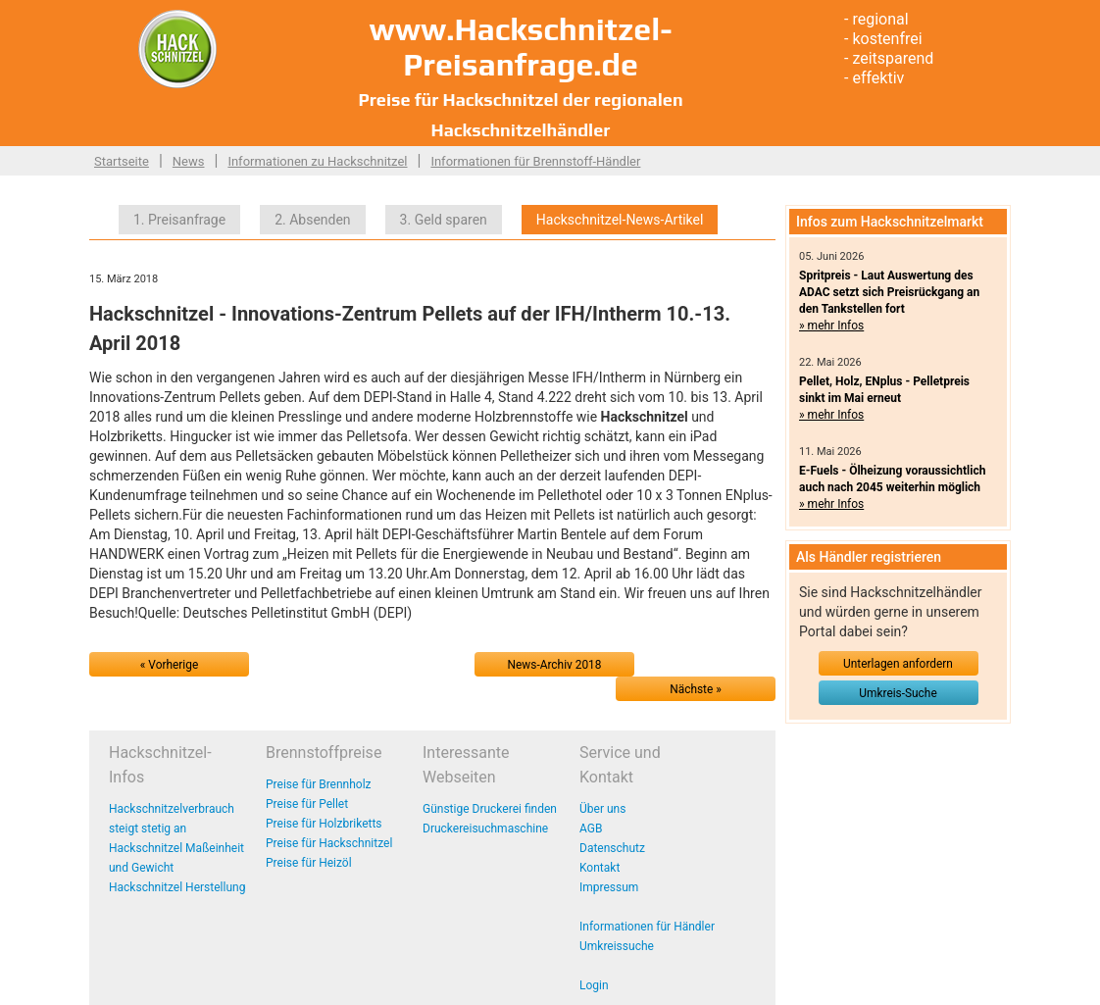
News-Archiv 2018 (555, 665)
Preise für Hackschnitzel (329, 843)
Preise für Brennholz (319, 784)
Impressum (608, 887)
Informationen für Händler (647, 926)
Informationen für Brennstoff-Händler (535, 161)
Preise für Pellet (307, 804)
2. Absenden (312, 219)
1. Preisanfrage (179, 219)
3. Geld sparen (443, 219)
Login (594, 985)
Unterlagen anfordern (898, 664)
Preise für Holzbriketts (324, 823)
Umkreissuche (616, 946)
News (189, 161)
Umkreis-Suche (897, 693)
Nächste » (696, 689)
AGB (590, 828)
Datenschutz (612, 848)
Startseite (121, 161)
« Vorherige (169, 665)
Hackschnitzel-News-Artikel (620, 219)
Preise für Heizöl (309, 863)
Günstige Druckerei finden (490, 809)
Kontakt (599, 868)
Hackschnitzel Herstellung (177, 887)
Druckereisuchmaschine (485, 828)
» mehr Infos (831, 325)
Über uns (602, 809)
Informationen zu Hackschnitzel (317, 161)
